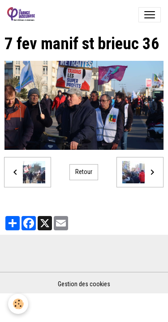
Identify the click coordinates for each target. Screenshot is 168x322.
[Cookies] (18, 304)
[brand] (23, 14)
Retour (83, 171)
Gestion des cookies (84, 284)
